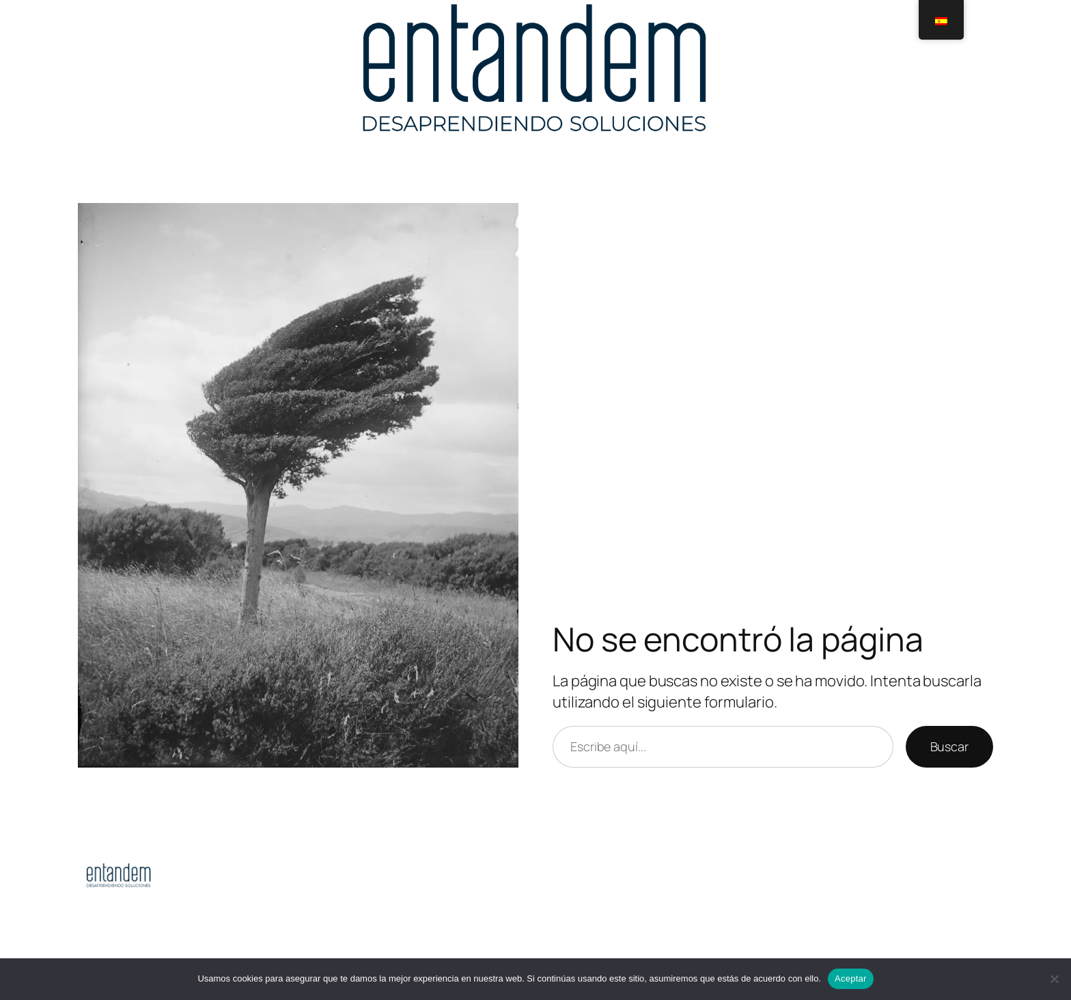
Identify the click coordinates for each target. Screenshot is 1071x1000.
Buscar (949, 746)
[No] (1054, 979)
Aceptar (851, 978)
